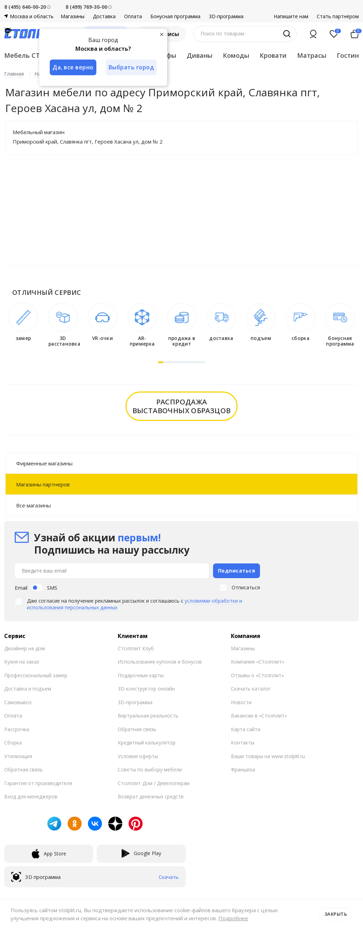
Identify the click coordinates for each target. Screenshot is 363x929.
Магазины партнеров (43, 484)
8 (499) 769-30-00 (86, 7)
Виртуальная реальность (148, 715)
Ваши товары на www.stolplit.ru (268, 756)
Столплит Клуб (136, 648)
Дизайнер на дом (24, 648)
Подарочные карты (141, 675)
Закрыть (335, 914)
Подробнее (233, 918)
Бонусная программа (175, 16)
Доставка (104, 16)
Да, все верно (73, 67)
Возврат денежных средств (151, 796)
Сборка (13, 742)
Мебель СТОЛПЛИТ (36, 55)
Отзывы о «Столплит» (257, 675)
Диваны (199, 55)
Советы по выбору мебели (150, 769)
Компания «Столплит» (257, 661)
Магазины (72, 16)
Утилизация (18, 756)
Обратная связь (23, 769)
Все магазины (33, 505)
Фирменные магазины (44, 463)
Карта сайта (245, 729)
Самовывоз (18, 702)
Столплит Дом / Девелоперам (154, 782)
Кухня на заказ (21, 661)
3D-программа (226, 16)
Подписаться (236, 570)
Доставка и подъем (27, 688)
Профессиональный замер (35, 675)
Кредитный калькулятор (147, 742)
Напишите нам (291, 16)
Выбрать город (132, 67)
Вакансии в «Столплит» (259, 715)
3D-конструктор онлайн (146, 688)
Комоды (236, 55)
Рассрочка (16, 729)
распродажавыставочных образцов (181, 406)
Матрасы (311, 55)
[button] (160, 362)
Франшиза (243, 769)
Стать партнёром (338, 16)
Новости (241, 702)
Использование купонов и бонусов (160, 661)
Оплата (133, 16)
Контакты (242, 742)
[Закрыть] (161, 34)
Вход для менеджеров (30, 796)
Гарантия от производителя (38, 782)
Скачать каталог (251, 688)
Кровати (273, 55)
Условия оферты (138, 756)
